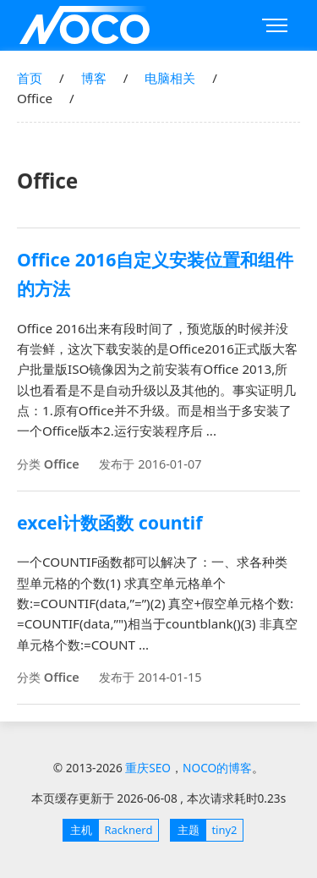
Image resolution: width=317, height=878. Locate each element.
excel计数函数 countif (109, 522)
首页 (29, 77)
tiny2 (204, 830)
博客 (94, 77)
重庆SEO (84, 25)
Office (61, 464)
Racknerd (107, 830)
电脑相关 (170, 77)
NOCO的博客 (217, 768)
